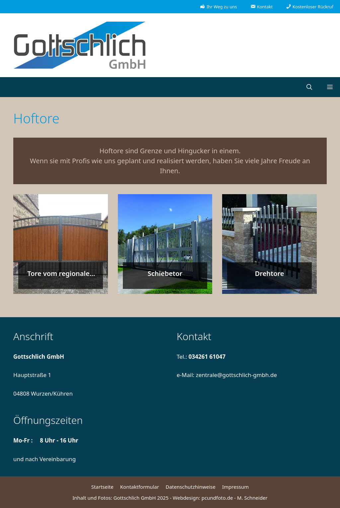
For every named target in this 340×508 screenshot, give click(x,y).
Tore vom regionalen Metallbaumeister (60, 278)
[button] (329, 87)
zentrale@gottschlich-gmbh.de (236, 375)
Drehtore (269, 273)
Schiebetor (165, 273)
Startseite (102, 486)
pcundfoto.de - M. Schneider (235, 497)
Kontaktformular (139, 486)
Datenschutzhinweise (190, 486)
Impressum (235, 486)
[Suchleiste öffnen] (309, 87)
